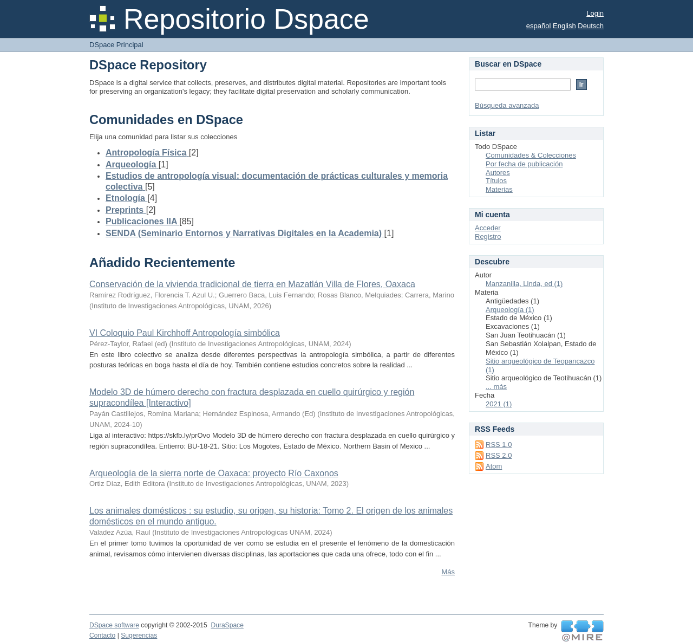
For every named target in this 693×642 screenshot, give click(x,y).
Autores (498, 172)
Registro (488, 236)
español (538, 26)
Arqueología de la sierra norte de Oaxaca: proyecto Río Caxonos (213, 473)
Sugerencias (139, 635)
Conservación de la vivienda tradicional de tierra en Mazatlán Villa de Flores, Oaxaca (252, 284)
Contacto (102, 635)
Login (595, 13)
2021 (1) (499, 404)
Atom (494, 466)
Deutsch (591, 26)
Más (448, 572)
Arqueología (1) (510, 310)
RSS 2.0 (499, 455)
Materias (499, 189)
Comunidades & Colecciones (531, 155)
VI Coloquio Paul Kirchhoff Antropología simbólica (184, 333)
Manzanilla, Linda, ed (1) (524, 284)
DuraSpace (227, 625)
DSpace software (114, 625)
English (564, 26)
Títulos (496, 181)
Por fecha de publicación (524, 164)
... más (496, 386)
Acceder (488, 228)
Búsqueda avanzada (507, 105)
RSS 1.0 (499, 444)
